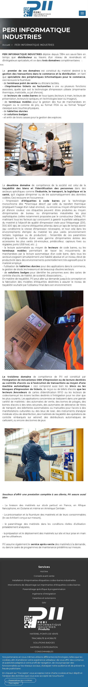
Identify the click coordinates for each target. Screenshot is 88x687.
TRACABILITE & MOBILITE (44, 638)
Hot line (44, 571)
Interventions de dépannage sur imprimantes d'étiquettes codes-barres (44, 585)
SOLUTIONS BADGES (44, 642)
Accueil (6, 44)
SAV (44, 602)
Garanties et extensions (44, 598)
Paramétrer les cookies (20, 680)
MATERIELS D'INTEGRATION (44, 647)
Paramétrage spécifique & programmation (44, 589)
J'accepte (14, 683)
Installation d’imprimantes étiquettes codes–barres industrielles (44, 580)
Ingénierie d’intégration (44, 593)
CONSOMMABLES (44, 651)
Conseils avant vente (44, 576)
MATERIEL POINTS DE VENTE (44, 633)
